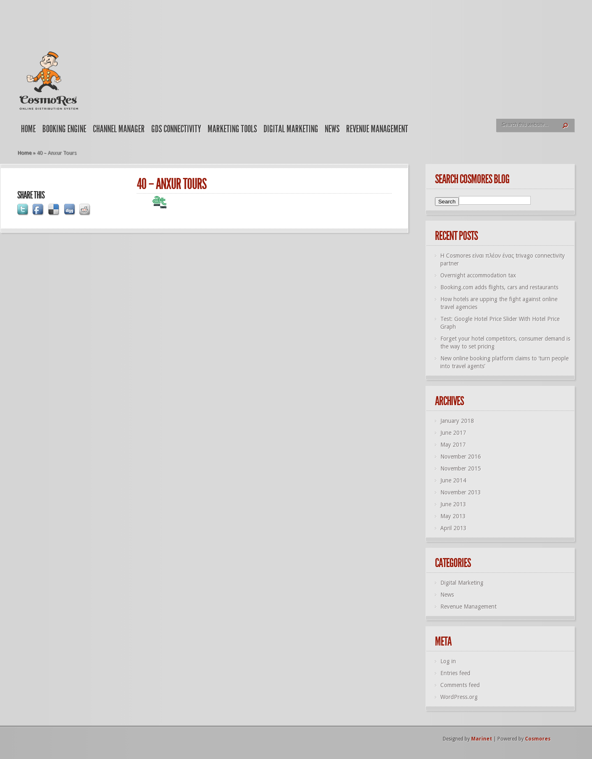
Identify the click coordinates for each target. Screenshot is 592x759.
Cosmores (537, 739)
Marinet (481, 739)
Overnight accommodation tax (478, 275)
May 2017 (453, 444)
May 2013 (453, 516)
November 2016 (460, 456)
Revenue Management (377, 129)
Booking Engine (64, 129)
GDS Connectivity (176, 129)
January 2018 (457, 421)
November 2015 (460, 468)
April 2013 (453, 528)
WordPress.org (459, 697)
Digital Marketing (291, 129)
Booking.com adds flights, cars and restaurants (499, 287)
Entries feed (455, 673)
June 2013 (453, 504)
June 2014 (453, 480)
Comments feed (460, 685)
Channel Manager (119, 129)
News (332, 129)
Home (28, 129)
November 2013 (460, 492)
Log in (448, 661)
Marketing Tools (232, 129)
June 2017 (453, 432)
